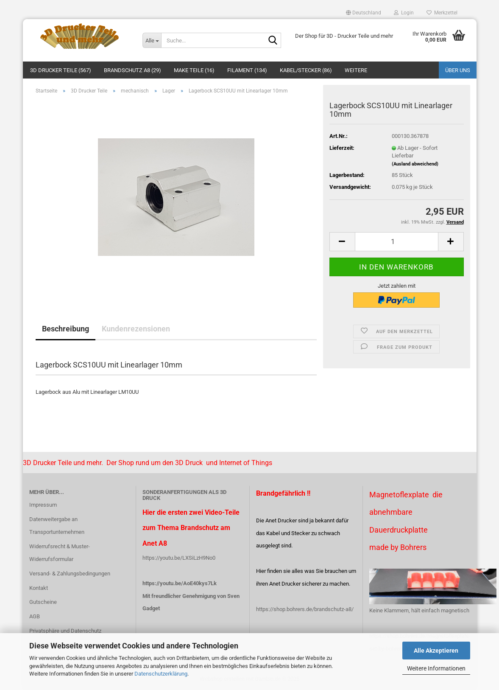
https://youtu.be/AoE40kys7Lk (179, 583)
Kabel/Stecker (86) (306, 70)
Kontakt (38, 588)
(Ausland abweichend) (415, 164)
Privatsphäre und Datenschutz (65, 631)
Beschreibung (65, 328)
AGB (34, 616)
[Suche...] (151, 40)
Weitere (356, 70)
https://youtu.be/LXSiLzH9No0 (178, 558)
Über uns (457, 70)
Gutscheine (43, 602)
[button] (363, 12)
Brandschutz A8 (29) (132, 70)
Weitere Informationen (436, 668)
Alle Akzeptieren (436, 650)
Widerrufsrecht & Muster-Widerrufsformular (59, 552)
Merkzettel (442, 13)
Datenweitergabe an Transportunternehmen (56, 525)
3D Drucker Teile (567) (60, 70)
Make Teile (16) (194, 70)
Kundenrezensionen (136, 328)
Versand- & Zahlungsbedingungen (69, 573)
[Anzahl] (396, 241)
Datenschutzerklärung (160, 673)
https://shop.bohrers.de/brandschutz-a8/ (305, 609)
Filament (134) (247, 70)
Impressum (43, 505)
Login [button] (404, 13)
